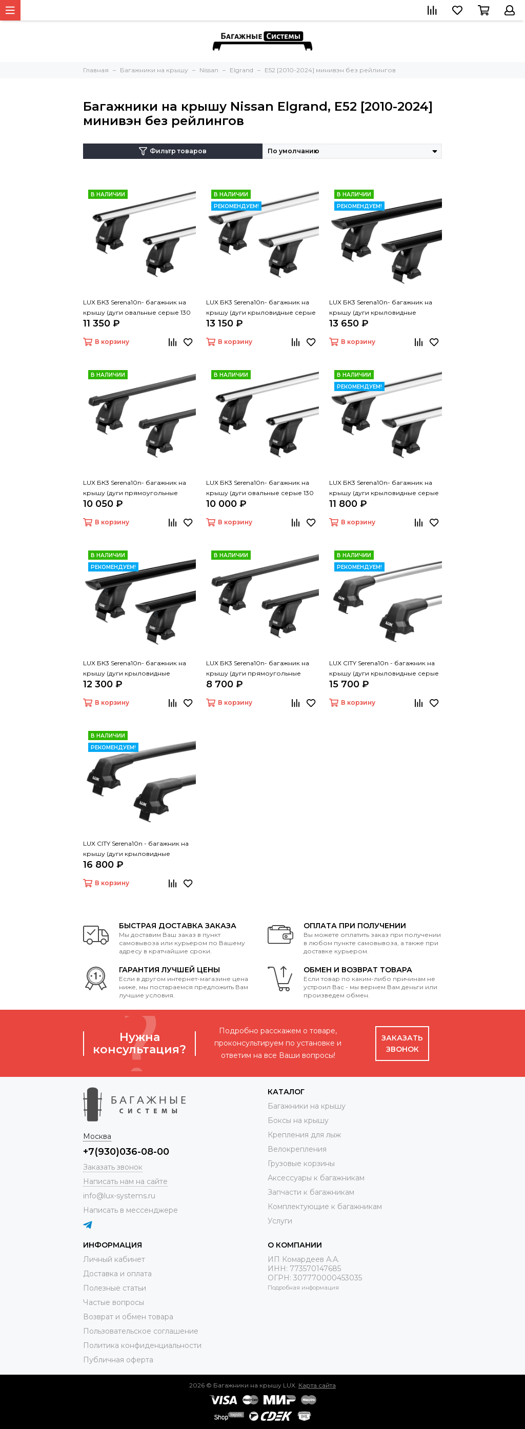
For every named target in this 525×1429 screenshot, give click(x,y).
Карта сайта (317, 1385)
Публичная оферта (118, 1359)
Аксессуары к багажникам (316, 1177)
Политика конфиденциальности (142, 1345)
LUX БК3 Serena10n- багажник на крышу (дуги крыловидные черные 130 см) (134, 669)
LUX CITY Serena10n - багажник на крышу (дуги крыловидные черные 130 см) (136, 849)
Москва (97, 1136)
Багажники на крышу (307, 1106)
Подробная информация (303, 1287)
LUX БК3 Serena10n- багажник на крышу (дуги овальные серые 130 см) (260, 488)
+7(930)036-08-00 (126, 1151)
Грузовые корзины (301, 1163)
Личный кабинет (114, 1259)
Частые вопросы (113, 1302)
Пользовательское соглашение (140, 1331)
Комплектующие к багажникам (325, 1206)
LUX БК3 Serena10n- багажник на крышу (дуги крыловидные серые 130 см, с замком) (261, 308)
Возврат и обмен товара (128, 1316)
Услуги (280, 1221)
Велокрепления (297, 1149)
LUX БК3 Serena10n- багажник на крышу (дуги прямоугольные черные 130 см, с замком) (134, 488)
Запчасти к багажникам (311, 1192)
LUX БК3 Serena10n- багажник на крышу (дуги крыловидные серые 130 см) (384, 488)
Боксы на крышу (298, 1120)
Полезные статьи (114, 1288)
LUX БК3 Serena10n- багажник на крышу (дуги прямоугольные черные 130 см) (257, 669)
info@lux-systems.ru (119, 1195)
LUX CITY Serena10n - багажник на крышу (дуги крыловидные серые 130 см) (384, 669)
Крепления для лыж (304, 1134)
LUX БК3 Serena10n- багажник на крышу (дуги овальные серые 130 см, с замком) (137, 308)
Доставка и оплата (117, 1273)
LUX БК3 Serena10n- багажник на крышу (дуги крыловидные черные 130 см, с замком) (380, 308)
